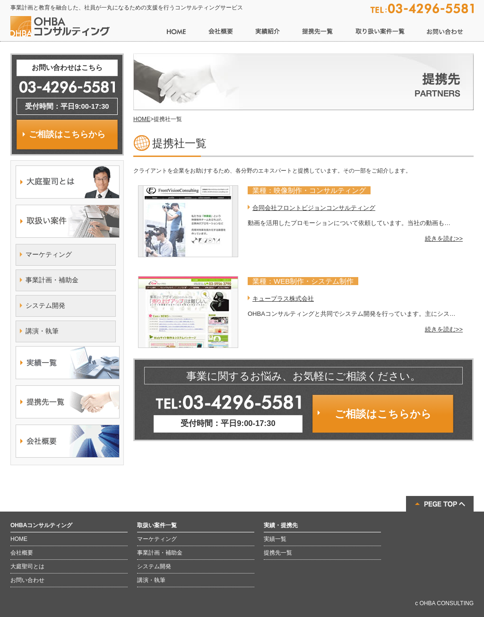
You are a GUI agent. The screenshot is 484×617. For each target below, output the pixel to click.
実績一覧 (275, 539)
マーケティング (49, 254)
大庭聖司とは (27, 566)
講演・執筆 (42, 331)
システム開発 (45, 305)
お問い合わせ (27, 580)
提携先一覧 (278, 552)
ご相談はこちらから (383, 414)
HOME (141, 119)
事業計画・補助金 (52, 280)
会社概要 (21, 552)
